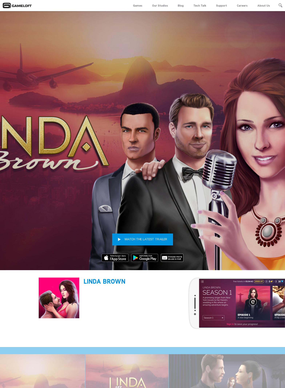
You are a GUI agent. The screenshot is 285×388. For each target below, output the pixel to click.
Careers (242, 5)
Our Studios (160, 5)
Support (221, 5)
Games (137, 5)
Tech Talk (199, 5)
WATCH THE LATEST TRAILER (142, 189)
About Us (263, 5)
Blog (181, 5)
